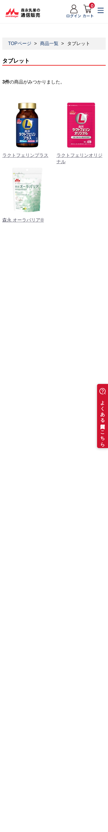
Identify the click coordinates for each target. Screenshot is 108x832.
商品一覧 (49, 43)
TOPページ (19, 43)
